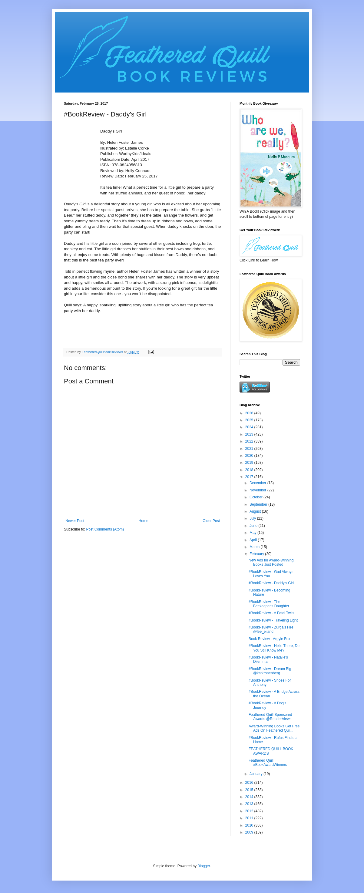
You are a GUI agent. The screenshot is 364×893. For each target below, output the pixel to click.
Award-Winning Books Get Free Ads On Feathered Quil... (274, 728)
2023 (249, 434)
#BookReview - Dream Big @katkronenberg (270, 671)
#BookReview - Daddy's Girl (271, 583)
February (257, 554)
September (259, 504)
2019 (249, 462)
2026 (249, 413)
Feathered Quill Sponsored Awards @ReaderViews (270, 717)
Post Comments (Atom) (105, 529)
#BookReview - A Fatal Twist (271, 613)
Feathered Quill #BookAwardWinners (268, 762)
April (254, 540)
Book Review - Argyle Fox (269, 639)
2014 (249, 797)
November (258, 490)
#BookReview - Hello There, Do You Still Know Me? (274, 648)
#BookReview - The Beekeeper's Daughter (269, 604)
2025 (249, 420)
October (256, 497)
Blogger (203, 866)
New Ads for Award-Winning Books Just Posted (271, 562)
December (258, 483)
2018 (249, 470)
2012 (249, 811)
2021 (249, 449)
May (253, 533)
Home (143, 521)
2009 (249, 832)
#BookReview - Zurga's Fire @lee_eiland (271, 629)
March (255, 547)
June (254, 526)
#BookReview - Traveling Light (273, 620)
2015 (249, 790)
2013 (249, 804)
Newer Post (74, 521)
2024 (249, 427)
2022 (249, 441)
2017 (249, 477)
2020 (249, 455)
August (256, 511)
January (256, 774)
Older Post (211, 521)
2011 (249, 818)
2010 (249, 825)
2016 (249, 782)
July (253, 518)
